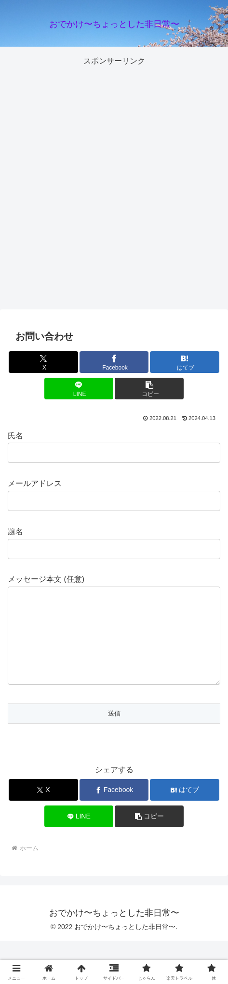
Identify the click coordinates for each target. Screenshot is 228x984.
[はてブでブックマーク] (184, 362)
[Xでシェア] (43, 362)
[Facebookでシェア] (114, 362)
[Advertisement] (114, 182)
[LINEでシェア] (78, 388)
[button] (149, 388)
